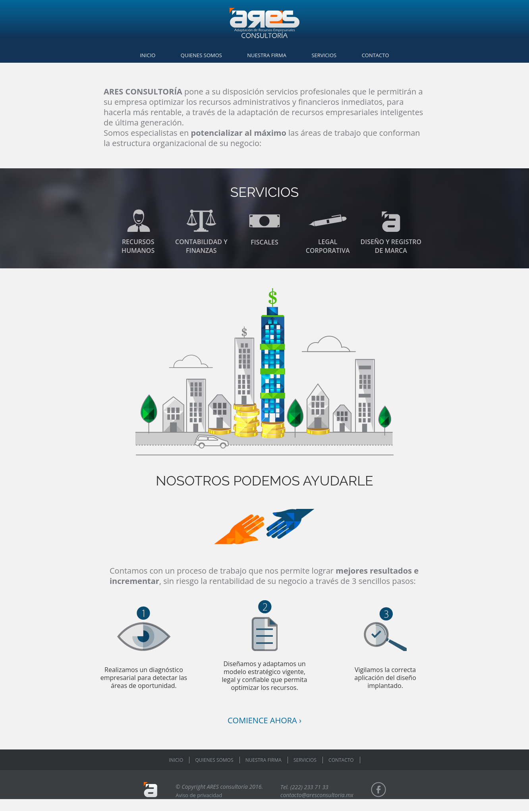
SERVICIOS (323, 55)
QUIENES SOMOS (201, 55)
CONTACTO (375, 55)
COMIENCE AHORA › (264, 720)
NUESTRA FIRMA (266, 55)
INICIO (147, 55)
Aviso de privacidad (199, 795)
